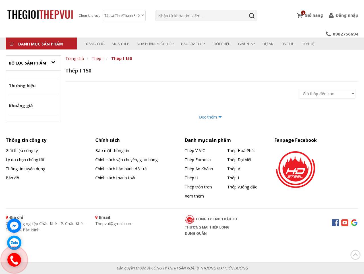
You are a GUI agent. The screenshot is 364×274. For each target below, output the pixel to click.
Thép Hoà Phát (241, 150)
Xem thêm (194, 196)
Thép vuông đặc (242, 187)
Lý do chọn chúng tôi (25, 159)
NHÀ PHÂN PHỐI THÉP (155, 43)
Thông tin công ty (26, 140)
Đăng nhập (343, 15)
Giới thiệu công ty (22, 150)
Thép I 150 (121, 58)
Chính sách (107, 140)
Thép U (191, 177)
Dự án (268, 43)
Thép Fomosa (198, 159)
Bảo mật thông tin (112, 150)
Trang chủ (94, 43)
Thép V (233, 168)
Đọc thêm (208, 117)
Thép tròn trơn (198, 187)
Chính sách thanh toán (115, 177)
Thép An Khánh (199, 168)
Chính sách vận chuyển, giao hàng (126, 159)
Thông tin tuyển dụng (25, 168)
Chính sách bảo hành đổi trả (121, 168)
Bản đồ (12, 177)
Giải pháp (246, 43)
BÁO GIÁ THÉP (193, 43)
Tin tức (287, 43)
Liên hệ (308, 43)
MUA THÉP (120, 43)
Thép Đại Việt (239, 159)
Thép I (98, 58)
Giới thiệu (221, 43)
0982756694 (342, 34)
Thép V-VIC (195, 150)
